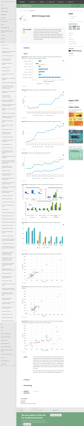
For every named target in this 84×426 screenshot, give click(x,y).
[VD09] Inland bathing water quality (7, 232)
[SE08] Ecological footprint (7, 198)
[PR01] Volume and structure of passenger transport (8, 174)
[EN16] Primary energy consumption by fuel (6, 59)
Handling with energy (5, 27)
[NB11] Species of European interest (7, 121)
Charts (70, 35)
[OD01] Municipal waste (6, 273)
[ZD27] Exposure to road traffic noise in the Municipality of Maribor (8, 264)
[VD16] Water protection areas (8, 243)
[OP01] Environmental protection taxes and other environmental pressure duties (8, 162)
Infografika (3, 14)
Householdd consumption (6, 346)
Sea (2, 330)
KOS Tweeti (71, 55)
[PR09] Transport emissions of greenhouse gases (8, 192)
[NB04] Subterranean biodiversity (8, 113)
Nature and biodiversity (5, 333)
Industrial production (5, 343)
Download (71, 103)
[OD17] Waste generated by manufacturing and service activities (7, 152)
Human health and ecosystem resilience (7, 31)
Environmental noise (5, 360)
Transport (3, 35)
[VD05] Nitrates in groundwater (8, 219)
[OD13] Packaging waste (7, 144)
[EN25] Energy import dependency (8, 82)
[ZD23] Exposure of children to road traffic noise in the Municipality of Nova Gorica (8, 259)
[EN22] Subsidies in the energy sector (8, 74)
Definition (71, 33)
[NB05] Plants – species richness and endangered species (8, 117)
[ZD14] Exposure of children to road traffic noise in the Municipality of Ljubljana (8, 253)
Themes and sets (4, 8)
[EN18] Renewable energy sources (7, 64)
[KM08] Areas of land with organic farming (8, 109)
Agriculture (3, 38)
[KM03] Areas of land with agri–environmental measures (8, 101)
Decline (59, 415)
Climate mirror (4, 364)
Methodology (72, 41)
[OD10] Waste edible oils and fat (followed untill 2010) (8, 303)
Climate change (4, 21)
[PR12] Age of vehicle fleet (7, 195)
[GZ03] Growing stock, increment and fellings (8, 92)
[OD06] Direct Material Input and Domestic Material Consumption (8, 289)
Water (2, 327)
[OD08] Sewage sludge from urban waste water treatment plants (8, 294)
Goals (70, 37)
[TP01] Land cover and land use (8, 202)
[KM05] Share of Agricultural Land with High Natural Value (8, 105)
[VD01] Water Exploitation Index (8, 212)
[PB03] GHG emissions (6, 170)
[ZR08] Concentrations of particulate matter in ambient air (8, 269)
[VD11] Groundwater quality (7, 236)
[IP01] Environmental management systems (6, 96)
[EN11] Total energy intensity (7, 55)
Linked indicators (73, 43)
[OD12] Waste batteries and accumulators (7, 141)
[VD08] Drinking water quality (7, 228)
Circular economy (5, 48)
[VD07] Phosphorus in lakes (7, 225)
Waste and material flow (6, 337)
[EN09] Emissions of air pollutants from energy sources (8, 52)
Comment (71, 39)
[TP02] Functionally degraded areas (7, 205)
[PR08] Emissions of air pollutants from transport (8, 187)
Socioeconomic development (6, 354)
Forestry (2, 41)
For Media (3, 18)
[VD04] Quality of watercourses (8, 320)
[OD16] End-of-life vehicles (7, 314)
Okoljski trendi (4, 11)
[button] (81, 2)
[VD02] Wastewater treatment (8, 215)
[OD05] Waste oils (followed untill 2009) (8, 284)
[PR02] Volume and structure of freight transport (8, 179)
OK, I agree (53, 415)
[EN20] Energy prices (6, 67)
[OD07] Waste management (7, 137)
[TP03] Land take (5, 209)
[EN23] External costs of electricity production (8, 79)
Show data (24, 86)
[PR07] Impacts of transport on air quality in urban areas (8, 183)
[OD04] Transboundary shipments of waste (6, 133)
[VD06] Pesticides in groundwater (8, 222)
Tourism (2, 357)
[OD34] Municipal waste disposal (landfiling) (8, 157)
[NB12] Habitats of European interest (7, 125)
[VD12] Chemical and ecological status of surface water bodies (8, 240)
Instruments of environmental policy (7, 350)
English (72, 18)
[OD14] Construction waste (7, 147)
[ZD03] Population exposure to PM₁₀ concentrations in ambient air (8, 248)
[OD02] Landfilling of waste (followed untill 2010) (7, 277)
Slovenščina (73, 16)
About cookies (27, 424)
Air (1, 324)
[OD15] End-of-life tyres (6, 311)
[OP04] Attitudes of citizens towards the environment (7, 167)
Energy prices (36, 391)
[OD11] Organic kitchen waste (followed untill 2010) (8, 307)
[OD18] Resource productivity (8, 317)
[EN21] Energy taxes (6, 70)
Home (2, 5)
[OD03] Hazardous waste (7, 280)
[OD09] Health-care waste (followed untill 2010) (7, 299)
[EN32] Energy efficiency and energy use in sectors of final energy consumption (8, 87)
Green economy (4, 45)
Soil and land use (4, 340)
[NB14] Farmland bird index (7, 129)
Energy (2, 24)
